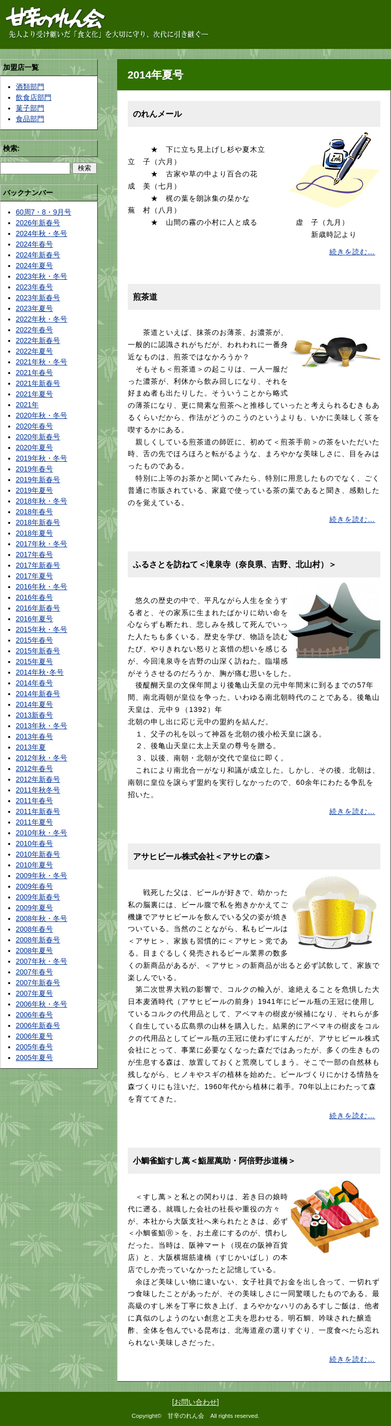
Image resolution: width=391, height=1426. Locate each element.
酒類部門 (30, 87)
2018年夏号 (34, 533)
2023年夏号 (34, 308)
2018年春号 (34, 512)
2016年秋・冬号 (41, 587)
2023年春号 (34, 287)
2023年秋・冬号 (41, 276)
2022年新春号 (38, 340)
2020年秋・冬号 (41, 415)
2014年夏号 (34, 704)
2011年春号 (34, 801)
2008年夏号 (34, 950)
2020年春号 (34, 426)
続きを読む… (352, 252)
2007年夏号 (34, 993)
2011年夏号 (34, 822)
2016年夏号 (34, 619)
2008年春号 (34, 929)
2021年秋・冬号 (41, 362)
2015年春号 (34, 640)
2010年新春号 (38, 854)
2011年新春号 (38, 811)
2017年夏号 (34, 576)
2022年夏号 (34, 351)
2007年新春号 (38, 983)
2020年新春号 (38, 437)
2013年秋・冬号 (41, 726)
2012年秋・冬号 (41, 758)
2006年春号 (34, 1015)
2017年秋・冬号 (41, 544)
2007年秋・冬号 (41, 961)
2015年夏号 (34, 661)
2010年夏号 (34, 865)
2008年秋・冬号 (41, 918)
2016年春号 (34, 597)
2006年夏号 (34, 1036)
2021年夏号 (34, 394)
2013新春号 (34, 715)
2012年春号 (34, 768)
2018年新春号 (38, 522)
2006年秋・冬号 (41, 1004)
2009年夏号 (34, 908)
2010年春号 (34, 843)
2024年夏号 (34, 265)
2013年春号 (34, 736)
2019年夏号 (34, 490)
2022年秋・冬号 (41, 319)
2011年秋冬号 (38, 790)
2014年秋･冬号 (40, 672)
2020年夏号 (34, 447)
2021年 (27, 405)
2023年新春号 (38, 298)
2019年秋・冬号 (41, 458)
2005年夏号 (34, 1057)
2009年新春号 (38, 897)
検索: (11, 148)
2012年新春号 (38, 779)
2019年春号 (34, 469)
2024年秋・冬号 (41, 233)
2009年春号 (34, 886)
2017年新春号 (38, 565)
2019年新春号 (38, 480)
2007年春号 (34, 972)
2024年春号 (34, 244)
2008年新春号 (38, 940)
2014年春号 (34, 683)
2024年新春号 (38, 255)
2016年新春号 (38, 608)
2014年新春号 (38, 694)
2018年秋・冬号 (41, 501)
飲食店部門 (33, 97)
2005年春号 (34, 1047)
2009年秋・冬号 (41, 876)
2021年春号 (34, 372)
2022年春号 (34, 330)
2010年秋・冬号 (41, 833)
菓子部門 (30, 108)
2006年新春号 (38, 1025)
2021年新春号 (38, 383)
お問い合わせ (195, 1402)
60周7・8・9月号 (43, 212)
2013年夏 (31, 747)
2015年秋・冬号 (41, 629)
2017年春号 (34, 554)
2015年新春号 (38, 651)
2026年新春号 (38, 223)
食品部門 (30, 119)
